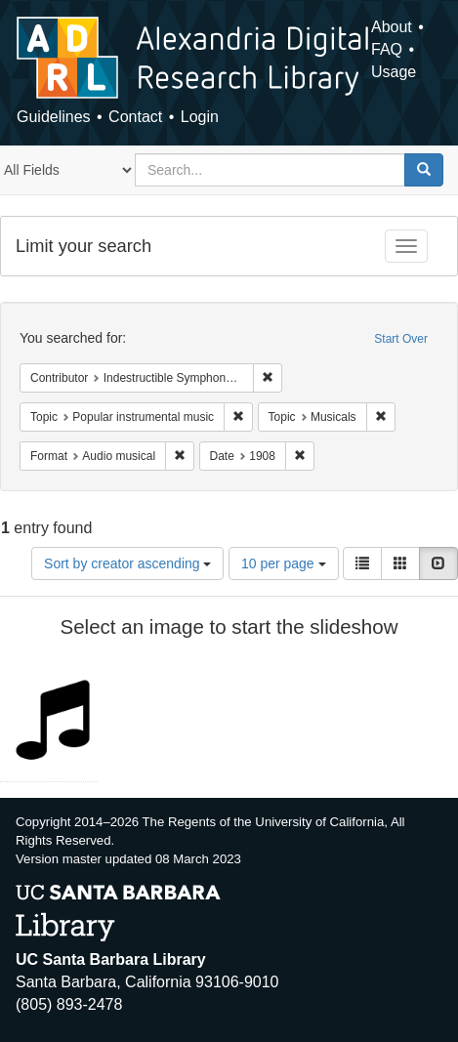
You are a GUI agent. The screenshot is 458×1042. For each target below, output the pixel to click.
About (391, 27)
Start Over (401, 339)
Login (200, 116)
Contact (135, 116)
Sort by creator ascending (127, 563)
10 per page (283, 563)
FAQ (386, 49)
